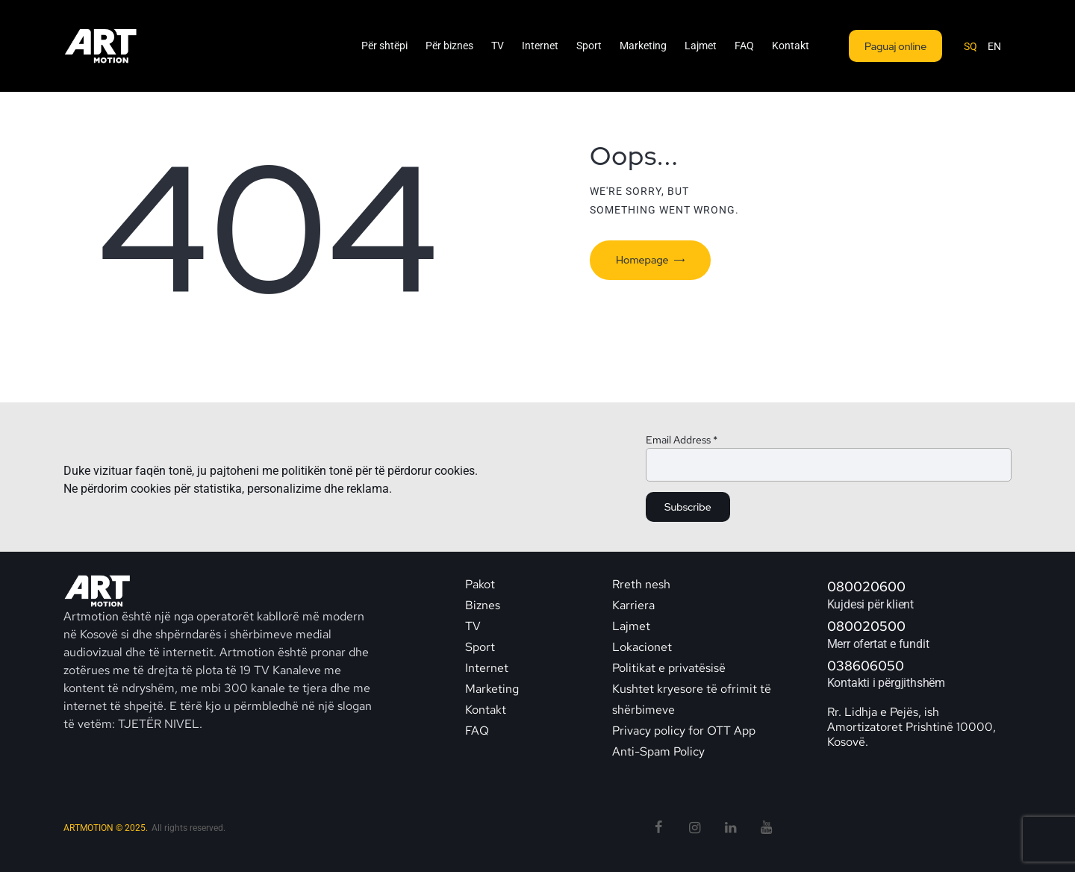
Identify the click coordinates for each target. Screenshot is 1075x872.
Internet (486, 668)
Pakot (480, 584)
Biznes (482, 605)
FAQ (477, 730)
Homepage (642, 260)
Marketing (492, 689)
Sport (480, 647)
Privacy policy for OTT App (683, 730)
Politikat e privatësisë (669, 668)
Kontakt (487, 709)
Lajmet (631, 626)
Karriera (633, 605)
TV (473, 626)
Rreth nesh (641, 584)
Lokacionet (642, 647)
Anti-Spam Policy (658, 751)
